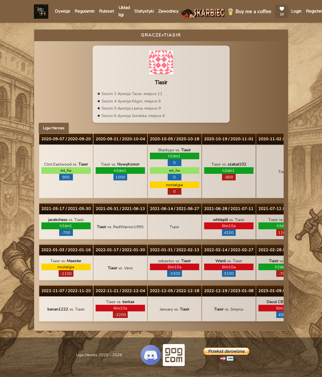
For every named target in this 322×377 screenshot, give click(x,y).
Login (296, 11)
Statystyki (144, 11)
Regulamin (85, 11)
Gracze (151, 35)
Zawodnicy (168, 11)
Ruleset (106, 11)
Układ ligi (124, 11)
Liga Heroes (53, 128)
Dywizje (62, 11)
